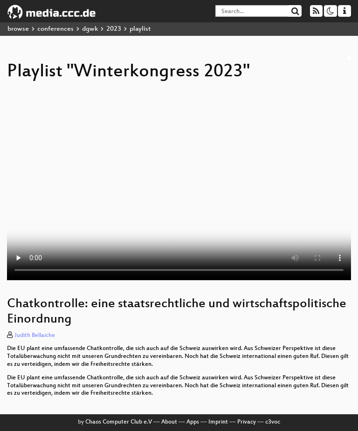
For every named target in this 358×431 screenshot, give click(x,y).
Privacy (246, 422)
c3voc (272, 422)
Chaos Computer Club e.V (118, 422)
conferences (55, 29)
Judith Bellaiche (34, 335)
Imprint (218, 422)
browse (18, 29)
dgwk (90, 29)
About (169, 422)
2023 (113, 29)
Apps (192, 422)
